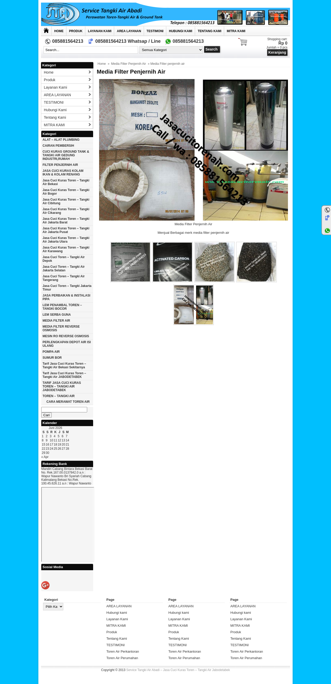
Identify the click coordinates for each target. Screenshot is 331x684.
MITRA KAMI (236, 31)
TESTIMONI (155, 31)
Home (59, 31)
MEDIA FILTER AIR (56, 320)
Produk (75, 31)
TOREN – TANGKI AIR (59, 396)
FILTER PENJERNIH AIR (60, 165)
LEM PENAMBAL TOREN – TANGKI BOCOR (62, 307)
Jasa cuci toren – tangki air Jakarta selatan (64, 268)
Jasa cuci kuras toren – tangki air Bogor (66, 191)
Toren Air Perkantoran (122, 651)
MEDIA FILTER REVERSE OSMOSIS (61, 328)
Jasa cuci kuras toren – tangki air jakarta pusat (66, 230)
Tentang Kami (209, 31)
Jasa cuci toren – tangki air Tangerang (64, 278)
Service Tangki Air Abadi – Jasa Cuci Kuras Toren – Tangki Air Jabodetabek (178, 670)
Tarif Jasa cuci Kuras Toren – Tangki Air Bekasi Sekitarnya (64, 365)
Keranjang (277, 52)
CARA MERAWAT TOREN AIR (68, 402)
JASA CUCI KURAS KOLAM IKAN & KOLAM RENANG (63, 172)
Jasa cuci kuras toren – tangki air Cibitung (66, 201)
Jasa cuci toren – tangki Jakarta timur (67, 287)
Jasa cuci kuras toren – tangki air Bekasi (66, 182)
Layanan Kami (99, 31)
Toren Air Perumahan (122, 658)
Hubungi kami (180, 31)
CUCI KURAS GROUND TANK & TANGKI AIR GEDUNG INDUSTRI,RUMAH (66, 155)
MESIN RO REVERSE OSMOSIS (66, 336)
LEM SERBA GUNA (57, 314)
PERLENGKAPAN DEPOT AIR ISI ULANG (67, 344)
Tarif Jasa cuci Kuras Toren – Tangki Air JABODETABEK (64, 375)
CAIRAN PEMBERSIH (58, 145)
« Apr (45, 457)
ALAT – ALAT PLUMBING (61, 140)
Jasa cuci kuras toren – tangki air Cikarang (66, 211)
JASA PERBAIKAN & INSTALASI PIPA (66, 297)
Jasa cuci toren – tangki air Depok (64, 259)
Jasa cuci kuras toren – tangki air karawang (66, 249)
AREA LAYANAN (129, 31)
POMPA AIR (51, 352)
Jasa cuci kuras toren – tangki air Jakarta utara (66, 239)
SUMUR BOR (52, 357)
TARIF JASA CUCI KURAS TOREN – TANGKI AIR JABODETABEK (62, 386)
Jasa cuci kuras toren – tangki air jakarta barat (66, 220)
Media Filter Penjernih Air (128, 64)
